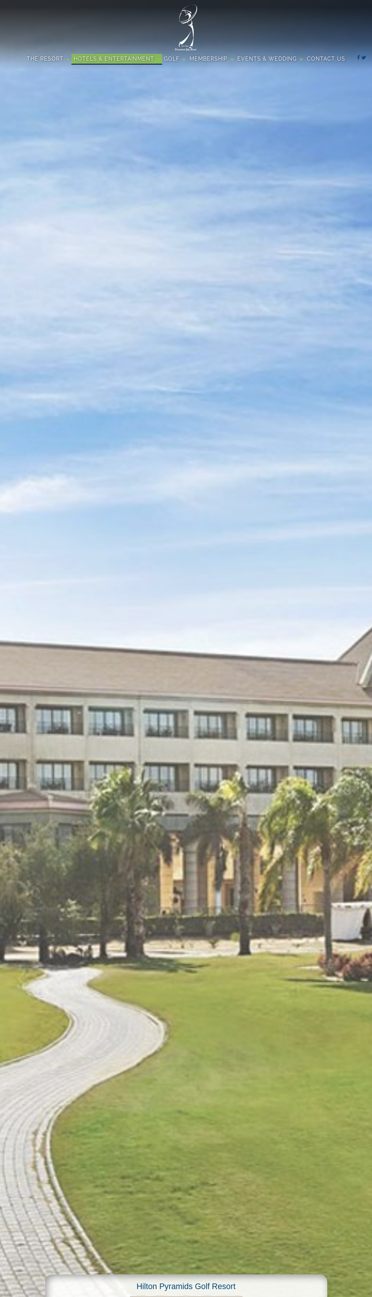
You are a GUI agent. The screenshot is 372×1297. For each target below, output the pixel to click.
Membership (209, 59)
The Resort (45, 59)
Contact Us (326, 59)
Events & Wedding (267, 59)
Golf (171, 59)
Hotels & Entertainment (114, 59)
